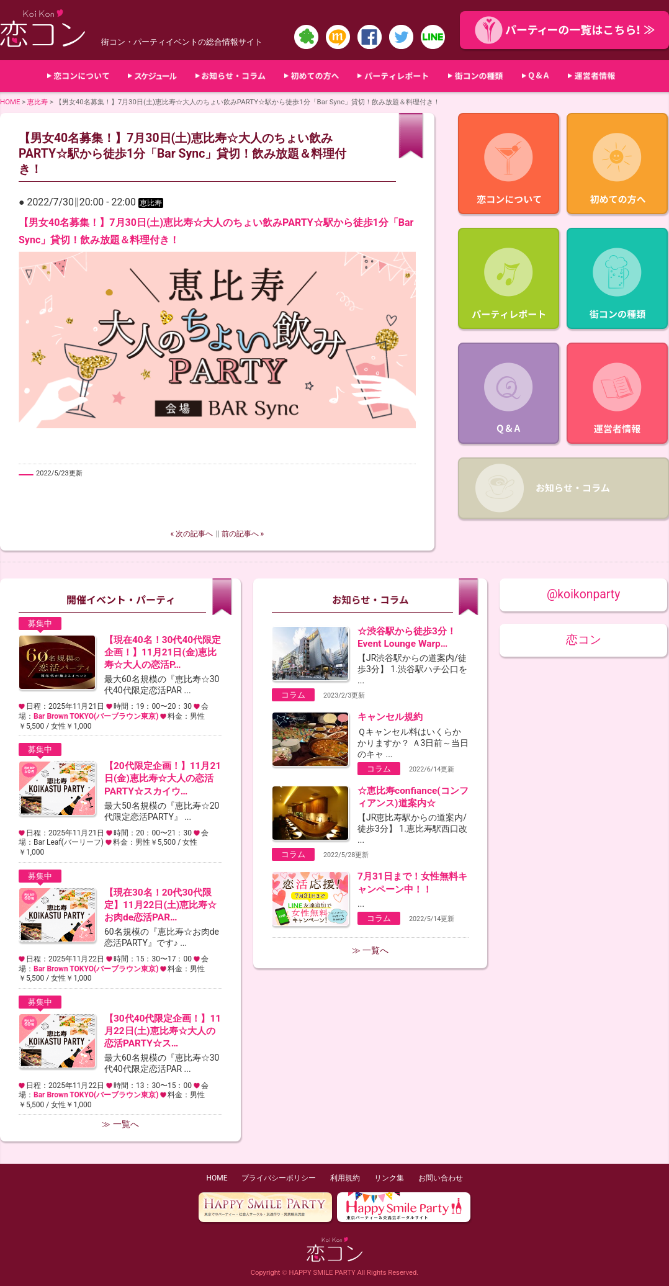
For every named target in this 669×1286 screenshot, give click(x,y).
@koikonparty (583, 594)
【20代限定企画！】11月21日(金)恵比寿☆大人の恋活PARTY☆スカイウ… (162, 778)
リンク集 (389, 1178)
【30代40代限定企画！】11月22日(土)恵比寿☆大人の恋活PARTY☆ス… (162, 1031)
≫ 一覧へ (120, 1124)
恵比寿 (37, 101)
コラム (293, 694)
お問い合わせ (440, 1178)
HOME (10, 101)
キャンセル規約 (390, 716)
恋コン (583, 639)
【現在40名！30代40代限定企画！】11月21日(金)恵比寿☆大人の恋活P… (162, 652)
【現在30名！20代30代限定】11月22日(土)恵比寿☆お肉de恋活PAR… (160, 905)
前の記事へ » (243, 533)
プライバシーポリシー (278, 1178)
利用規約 (345, 1178)
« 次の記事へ (192, 533)
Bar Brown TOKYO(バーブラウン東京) (96, 716)
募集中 (40, 623)
